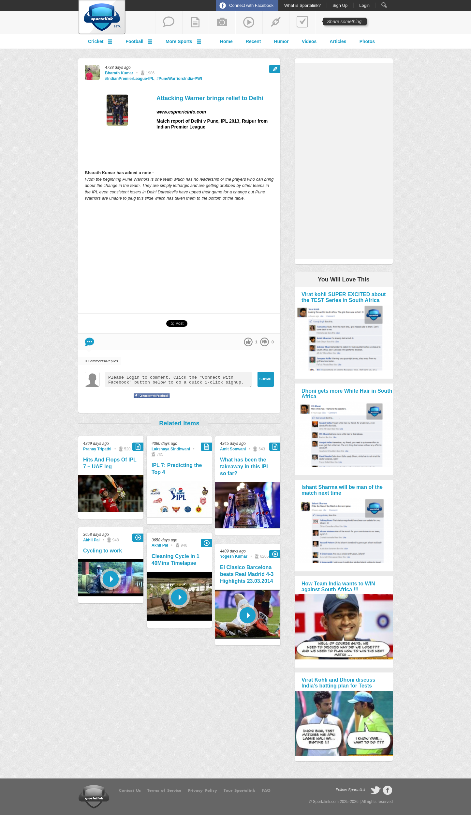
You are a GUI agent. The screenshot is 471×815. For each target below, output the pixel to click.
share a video (249, 22)
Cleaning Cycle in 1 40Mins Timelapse (175, 559)
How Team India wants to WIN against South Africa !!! (338, 586)
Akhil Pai (91, 540)
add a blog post (195, 22)
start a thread (168, 22)
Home (226, 41)
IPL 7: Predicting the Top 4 (177, 468)
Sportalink (102, 17)
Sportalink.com (326, 801)
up (248, 342)
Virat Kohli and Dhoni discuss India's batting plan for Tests (338, 682)
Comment (89, 342)
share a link (275, 22)
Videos (309, 41)
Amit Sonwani (233, 449)
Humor (281, 41)
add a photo (222, 22)
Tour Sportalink (239, 790)
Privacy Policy (202, 790)
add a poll (302, 22)
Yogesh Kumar (233, 556)
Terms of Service (164, 790)
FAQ (266, 790)
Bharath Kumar (119, 73)
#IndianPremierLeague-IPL (129, 78)
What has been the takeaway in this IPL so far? (245, 466)
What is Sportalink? (302, 5)
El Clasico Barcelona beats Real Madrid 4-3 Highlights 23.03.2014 (247, 574)
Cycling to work (102, 550)
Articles (338, 41)
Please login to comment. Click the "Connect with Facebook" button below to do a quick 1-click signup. (178, 379)
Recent (253, 41)
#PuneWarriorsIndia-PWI (179, 78)
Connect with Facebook (251, 5)
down (264, 342)
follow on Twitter (375, 790)
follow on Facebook (387, 790)
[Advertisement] (179, 257)
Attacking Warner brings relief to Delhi (209, 98)
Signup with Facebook (150, 399)
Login (364, 5)
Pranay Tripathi (97, 449)
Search (384, 5)
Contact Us (130, 790)
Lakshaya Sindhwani (171, 449)
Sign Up (339, 5)
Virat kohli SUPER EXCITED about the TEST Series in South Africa (344, 297)
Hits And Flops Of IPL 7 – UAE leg (110, 463)
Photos (367, 41)
